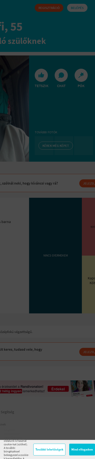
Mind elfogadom (82, 449)
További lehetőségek (49, 449)
